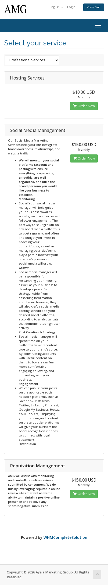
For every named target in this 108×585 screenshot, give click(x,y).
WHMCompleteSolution (65, 537)
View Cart (93, 7)
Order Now (84, 106)
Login (71, 7)
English (56, 7)
